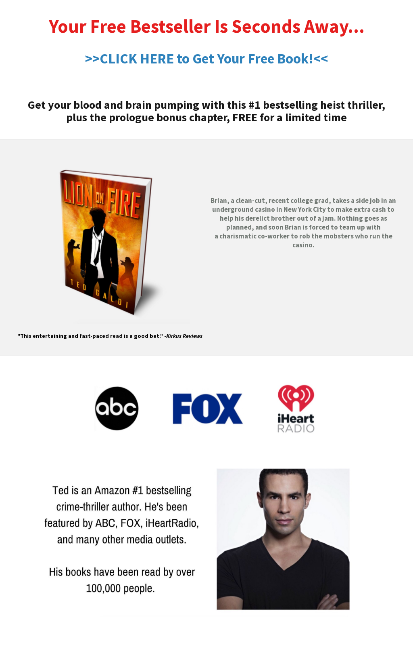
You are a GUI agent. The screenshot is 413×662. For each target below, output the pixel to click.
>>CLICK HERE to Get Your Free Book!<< (206, 58)
